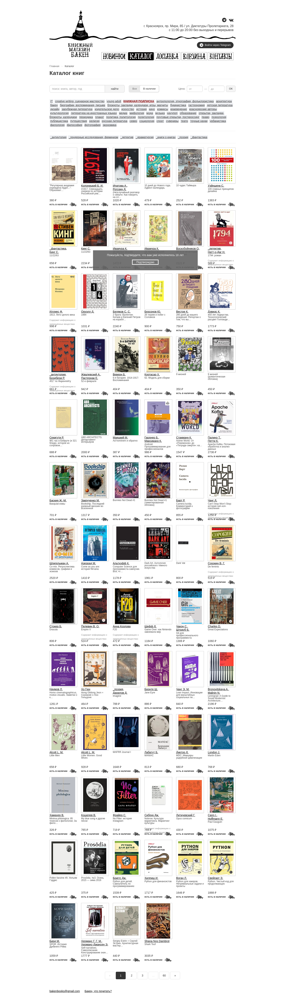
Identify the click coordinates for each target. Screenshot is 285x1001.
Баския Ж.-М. (57, 500)
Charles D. (214, 626)
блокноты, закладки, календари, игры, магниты (137, 105)
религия (94, 121)
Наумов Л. (56, 689)
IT (51, 101)
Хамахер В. (56, 815)
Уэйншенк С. (216, 185)
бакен (54, 105)
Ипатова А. (120, 185)
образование (188, 113)
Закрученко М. (90, 500)
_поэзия (183, 137)
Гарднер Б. (151, 437)
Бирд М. (54, 941)
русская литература (114, 121)
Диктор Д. (182, 752)
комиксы (162, 109)
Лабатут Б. (151, 752)
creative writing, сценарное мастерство (79, 101)
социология (146, 121)
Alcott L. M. (56, 752)
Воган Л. (181, 878)
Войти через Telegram (215, 45)
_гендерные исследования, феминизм (93, 137)
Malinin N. (214, 692)
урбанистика (218, 121)
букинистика (178, 105)
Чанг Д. (212, 500)
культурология (59, 113)
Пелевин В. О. (90, 626)
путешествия (78, 121)
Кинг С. (54, 252)
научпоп (172, 113)
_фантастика (199, 137)
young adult (114, 101)
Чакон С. (181, 626)
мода (149, 113)
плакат (99, 117)
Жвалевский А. (90, 374)
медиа (123, 113)
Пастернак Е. (89, 378)
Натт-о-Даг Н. (216, 252)
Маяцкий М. (120, 437)
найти (115, 88)
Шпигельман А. (59, 563)
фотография (93, 125)
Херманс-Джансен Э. (94, 944)
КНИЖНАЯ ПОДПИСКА (139, 101)
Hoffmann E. (215, 818)
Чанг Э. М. (182, 689)
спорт (160, 121)
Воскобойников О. (188, 248)
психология (219, 117)
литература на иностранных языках (94, 113)
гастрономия (196, 105)
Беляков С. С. (122, 311)
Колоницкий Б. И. (92, 185)
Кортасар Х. (152, 374)
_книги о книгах (166, 137)
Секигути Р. (56, 437)
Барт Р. (180, 500)
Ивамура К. (120, 248)
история (141, 109)
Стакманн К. (184, 437)
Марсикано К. (153, 440)
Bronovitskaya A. (218, 689)
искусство (128, 109)
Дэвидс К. (214, 311)
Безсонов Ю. (152, 311)
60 (164, 975)
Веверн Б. (119, 374)
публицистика (59, 121)
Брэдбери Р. (57, 378)
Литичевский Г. (185, 815)
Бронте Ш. (151, 689)
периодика (86, 117)
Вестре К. (182, 311)
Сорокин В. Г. (216, 563)
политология (146, 117)
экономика (109, 125)
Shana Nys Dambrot (156, 941)
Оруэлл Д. (87, 311)
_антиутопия (58, 137)
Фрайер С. (119, 815)
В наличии (149, 88)
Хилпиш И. (151, 878)
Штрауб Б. (182, 629)
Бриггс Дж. (119, 878)
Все (134, 88)
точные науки (198, 121)
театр (184, 121)
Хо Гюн (85, 689)
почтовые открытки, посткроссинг (178, 117)
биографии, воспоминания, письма (82, 105)
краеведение (178, 109)
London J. (214, 752)
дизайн (54, 109)
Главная (54, 66)
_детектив (126, 137)
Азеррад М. (88, 563)
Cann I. (212, 815)
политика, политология (121, 117)
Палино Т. (214, 437)
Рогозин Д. (119, 189)
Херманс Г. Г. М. (91, 941)
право (205, 117)
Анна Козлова (122, 626)
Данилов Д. (120, 692)
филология (57, 125)
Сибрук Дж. (151, 815)
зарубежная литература (77, 109)
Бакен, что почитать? (98, 991)
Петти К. (213, 440)
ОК (231, 88)
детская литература (220, 105)
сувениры (172, 121)
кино (152, 109)
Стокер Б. (55, 626)
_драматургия (145, 137)
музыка (160, 113)
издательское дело (107, 109)
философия (74, 125)
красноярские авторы (203, 109)
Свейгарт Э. (215, 878)
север (133, 121)
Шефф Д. (150, 626)
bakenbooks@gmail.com (64, 991)
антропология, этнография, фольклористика (185, 101)
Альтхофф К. (121, 563)
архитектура (224, 101)
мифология (137, 113)
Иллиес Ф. (56, 311)
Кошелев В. (88, 815)
